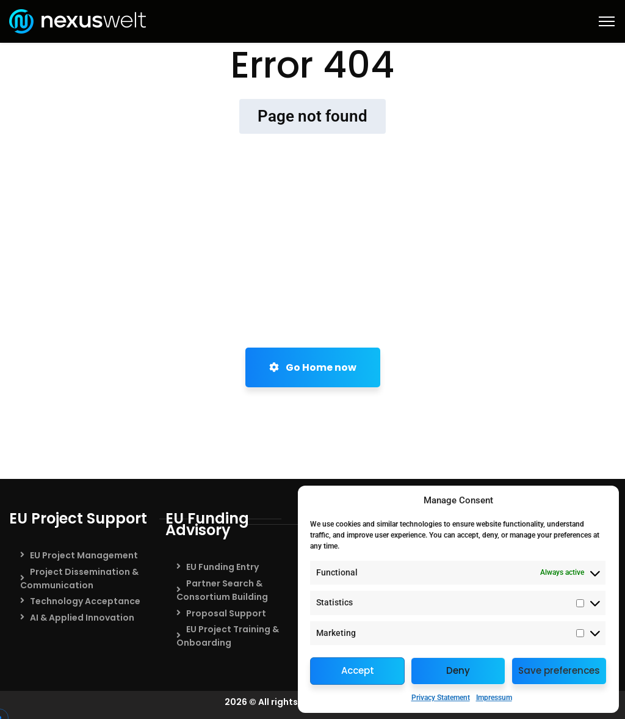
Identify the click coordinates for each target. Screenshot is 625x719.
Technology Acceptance (85, 601)
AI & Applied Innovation (82, 617)
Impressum (494, 697)
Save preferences (559, 670)
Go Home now (312, 367)
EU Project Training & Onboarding (227, 636)
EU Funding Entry (222, 567)
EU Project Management (84, 555)
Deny (458, 670)
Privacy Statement (440, 697)
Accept (357, 670)
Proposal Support (226, 613)
